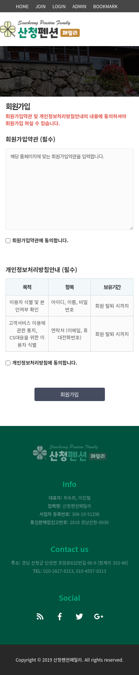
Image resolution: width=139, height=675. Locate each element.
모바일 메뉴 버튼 (127, 34)
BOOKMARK (105, 6)
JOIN (41, 6)
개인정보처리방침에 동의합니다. (44, 362)
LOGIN (59, 6)
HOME (22, 6)
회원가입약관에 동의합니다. (40, 240)
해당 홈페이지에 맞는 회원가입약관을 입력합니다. (69, 189)
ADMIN (79, 6)
